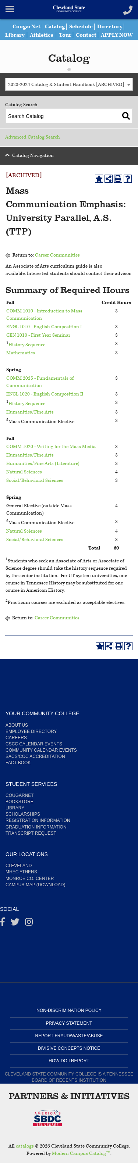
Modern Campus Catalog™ (81, 1154)
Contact (86, 35)
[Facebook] (2, 923)
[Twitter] (15, 923)
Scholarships (23, 814)
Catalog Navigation (33, 156)
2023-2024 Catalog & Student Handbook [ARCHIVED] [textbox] (66, 85)
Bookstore (19, 801)
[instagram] (29, 923)
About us (17, 725)
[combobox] (69, 84)
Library (14, 35)
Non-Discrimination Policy (68, 1010)
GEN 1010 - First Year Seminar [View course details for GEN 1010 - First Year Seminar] (38, 335)
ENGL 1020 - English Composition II (44, 394)
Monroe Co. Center (30, 878)
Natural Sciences (24, 472)
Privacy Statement (69, 1023)
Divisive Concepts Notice (69, 1048)
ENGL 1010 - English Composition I (44, 327)
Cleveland (19, 865)
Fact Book (18, 762)
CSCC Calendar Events (34, 744)
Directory (109, 26)
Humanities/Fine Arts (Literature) (42, 464)
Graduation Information (36, 827)
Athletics (41, 35)
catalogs (25, 1146)
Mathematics (20, 353)
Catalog (55, 26)
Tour (65, 35)
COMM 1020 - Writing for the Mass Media (51, 447)
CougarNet (26, 26)
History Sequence (26, 344)
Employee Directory (31, 731)
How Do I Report (69, 1060)
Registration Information (38, 820)
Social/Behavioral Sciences (34, 480)
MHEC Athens (21, 871)
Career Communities (57, 255)
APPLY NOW (117, 35)
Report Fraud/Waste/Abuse (69, 1035)
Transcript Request (31, 833)
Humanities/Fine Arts (30, 412)
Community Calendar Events (41, 750)
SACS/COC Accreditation (35, 756)
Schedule (81, 26)
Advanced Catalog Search (32, 137)
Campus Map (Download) (35, 884)
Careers (16, 737)
